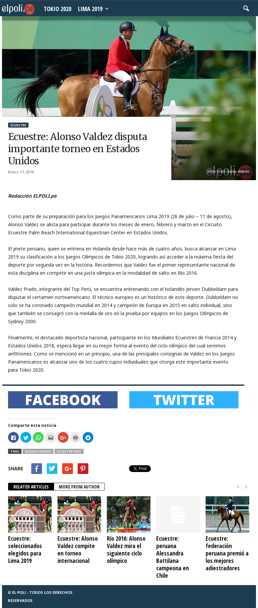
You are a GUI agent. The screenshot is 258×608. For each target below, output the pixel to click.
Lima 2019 (93, 8)
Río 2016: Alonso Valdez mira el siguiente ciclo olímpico (126, 549)
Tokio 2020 (57, 9)
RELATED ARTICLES (31, 486)
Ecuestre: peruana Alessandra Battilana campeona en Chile (172, 556)
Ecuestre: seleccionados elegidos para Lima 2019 (25, 549)
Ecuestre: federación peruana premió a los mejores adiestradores (227, 553)
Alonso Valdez (38, 451)
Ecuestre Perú (69, 451)
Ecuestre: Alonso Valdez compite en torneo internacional (77, 549)
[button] (246, 8)
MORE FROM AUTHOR (79, 486)
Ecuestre (18, 125)
